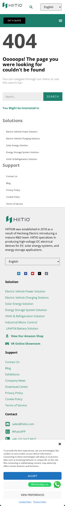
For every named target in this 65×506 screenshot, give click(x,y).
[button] (60, 444)
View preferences (32, 495)
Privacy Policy (39, 501)
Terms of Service (14, 203)
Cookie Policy (25, 501)
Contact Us (11, 176)
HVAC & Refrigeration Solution (21, 159)
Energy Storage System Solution (22, 152)
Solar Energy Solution (17, 145)
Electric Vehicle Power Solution (21, 131)
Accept (32, 476)
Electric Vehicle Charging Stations (23, 138)
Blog (8, 183)
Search (53, 96)
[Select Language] (51, 7)
